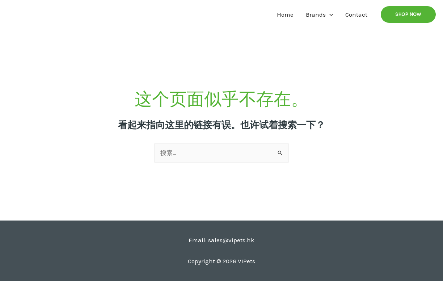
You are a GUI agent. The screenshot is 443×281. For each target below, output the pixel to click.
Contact (356, 14)
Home (285, 14)
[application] (329, 14)
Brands (319, 14)
